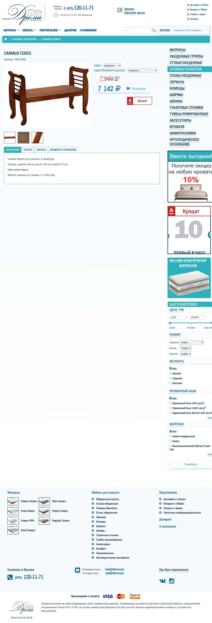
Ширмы (100, 526)
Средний (175, 378)
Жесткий (175, 383)
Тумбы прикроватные (109, 539)
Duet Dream (28, 511)
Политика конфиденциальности (182, 512)
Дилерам (70, 30)
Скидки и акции (197, 14)
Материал (176, 424)
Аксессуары (103, 544)
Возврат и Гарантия (63, 150)
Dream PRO (27, 520)
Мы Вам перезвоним (173, 569)
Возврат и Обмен (198, 9)
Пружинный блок (182, 391)
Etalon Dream (60, 511)
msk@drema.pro (114, 569)
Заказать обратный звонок (134, 11)
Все (173, 368)
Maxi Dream (59, 501)
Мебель (27, 30)
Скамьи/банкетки (24, 39)
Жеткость (176, 361)
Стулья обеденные (107, 503)
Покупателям (48, 30)
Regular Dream (60, 520)
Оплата (41, 150)
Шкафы (100, 530)
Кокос (174, 441)
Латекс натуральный (182, 436)
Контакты (194, 18)
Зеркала (101, 517)
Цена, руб (176, 310)
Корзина (165, 30)
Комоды (101, 521)
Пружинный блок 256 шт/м (186, 403)
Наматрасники (105, 553)
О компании (88, 30)
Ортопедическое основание (112, 557)
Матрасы (9, 30)
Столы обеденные (106, 512)
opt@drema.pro (114, 573)
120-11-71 (79, 8)
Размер (175, 335)
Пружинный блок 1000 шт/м (187, 408)
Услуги (28, 150)
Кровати (101, 548)
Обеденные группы (107, 499)
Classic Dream (29, 501)
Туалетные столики (107, 535)
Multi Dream (28, 530)
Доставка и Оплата (199, 4)
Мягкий (175, 373)
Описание (12, 150)
